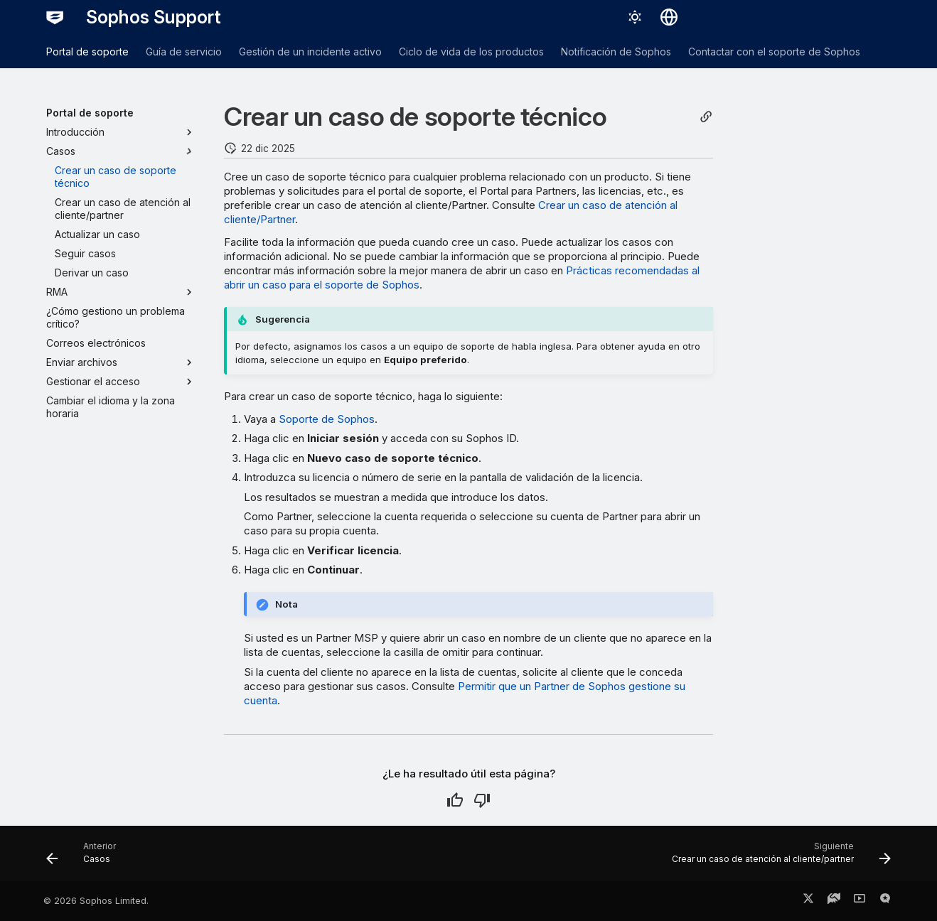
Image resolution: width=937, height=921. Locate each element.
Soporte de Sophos (327, 419)
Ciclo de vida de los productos (471, 51)
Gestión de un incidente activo (310, 51)
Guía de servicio (184, 51)
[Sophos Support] (55, 17)
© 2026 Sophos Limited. (96, 900)
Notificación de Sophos (616, 51)
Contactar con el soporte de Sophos (774, 51)
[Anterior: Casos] (85, 858)
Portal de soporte (87, 51)
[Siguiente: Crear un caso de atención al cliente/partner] (777, 858)
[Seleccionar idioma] (669, 17)
